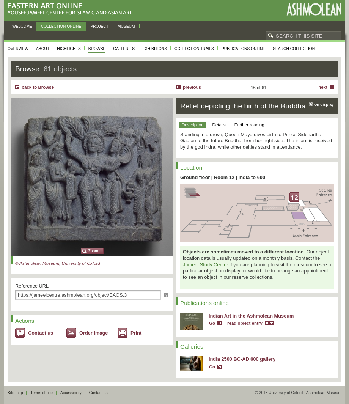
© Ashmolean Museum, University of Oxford (57, 263)
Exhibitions (154, 49)
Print (135, 333)
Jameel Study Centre (205, 264)
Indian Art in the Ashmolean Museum (251, 316)
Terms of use (41, 393)
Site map (15, 393)
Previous (192, 87)
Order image (93, 333)
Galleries (124, 49)
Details (219, 125)
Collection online (61, 26)
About (42, 49)
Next (322, 87)
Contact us (40, 333)
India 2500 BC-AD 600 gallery (242, 359)
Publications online (243, 49)
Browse (97, 49)
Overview (18, 49)
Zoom (93, 251)
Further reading (249, 125)
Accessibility (71, 393)
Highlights (69, 49)
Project (99, 26)
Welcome (22, 26)
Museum (126, 26)
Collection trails (194, 49)
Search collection (294, 49)
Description (193, 125)
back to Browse (38, 87)
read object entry (245, 323)
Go (212, 323)
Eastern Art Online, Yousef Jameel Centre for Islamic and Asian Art (72, 9)
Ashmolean (313, 9)
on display (324, 104)
